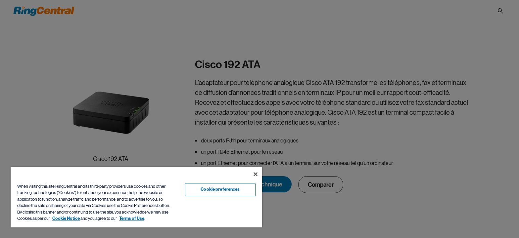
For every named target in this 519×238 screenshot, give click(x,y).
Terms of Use (131, 218)
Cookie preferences (220, 189)
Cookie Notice (66, 218)
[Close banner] (256, 174)
